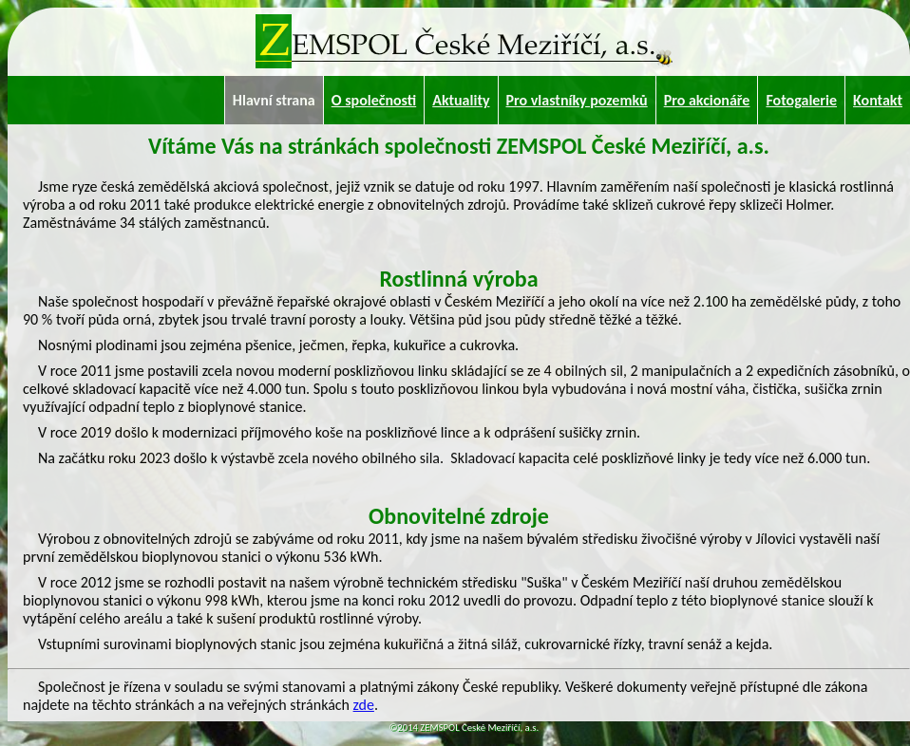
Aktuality (460, 100)
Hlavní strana (274, 100)
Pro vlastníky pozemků (577, 100)
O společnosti (374, 100)
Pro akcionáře (707, 100)
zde (363, 705)
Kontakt (877, 100)
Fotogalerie (801, 100)
